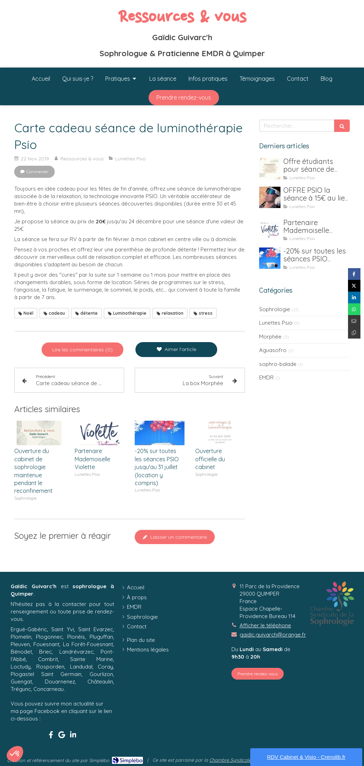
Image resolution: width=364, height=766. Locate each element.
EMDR (266, 377)
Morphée (270, 336)
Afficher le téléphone (265, 625)
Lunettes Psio (276, 322)
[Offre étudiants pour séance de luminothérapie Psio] (269, 168)
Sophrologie (274, 309)
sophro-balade (277, 364)
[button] (14, 753)
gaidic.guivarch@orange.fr (273, 634)
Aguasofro (273, 350)
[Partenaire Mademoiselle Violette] (269, 229)
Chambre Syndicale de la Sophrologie (249, 760)
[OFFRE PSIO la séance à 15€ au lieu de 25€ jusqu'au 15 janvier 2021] (269, 197)
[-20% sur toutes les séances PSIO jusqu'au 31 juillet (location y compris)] (269, 258)
